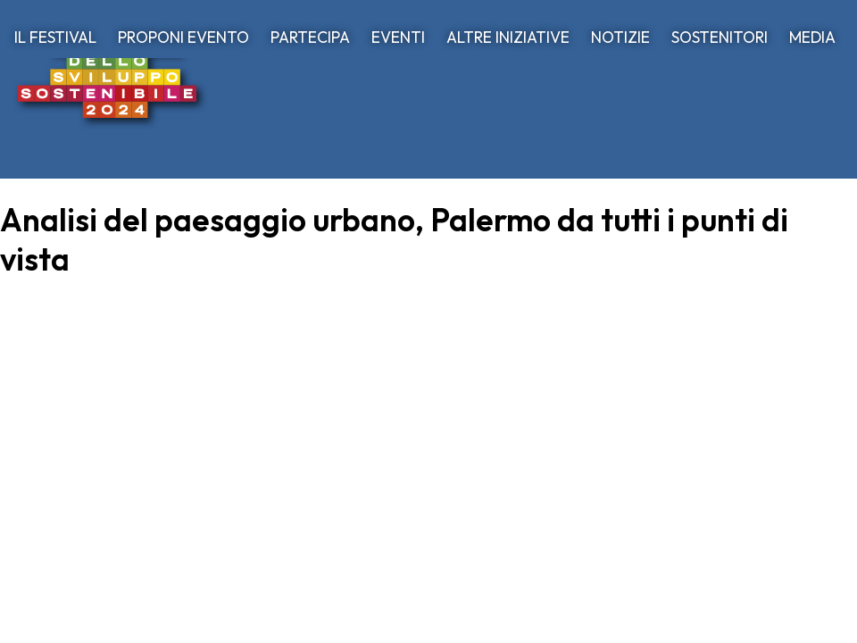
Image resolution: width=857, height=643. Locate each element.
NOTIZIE (620, 37)
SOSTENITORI (719, 37)
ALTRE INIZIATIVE (508, 37)
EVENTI (398, 37)
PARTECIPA (310, 37)
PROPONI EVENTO (183, 37)
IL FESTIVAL (55, 37)
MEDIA (812, 37)
